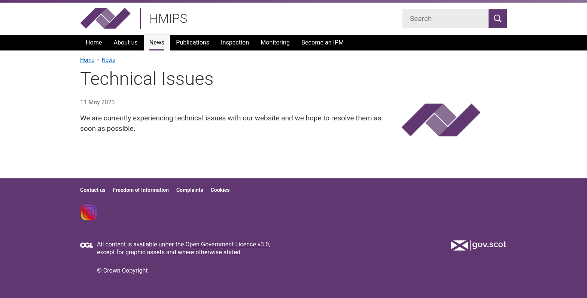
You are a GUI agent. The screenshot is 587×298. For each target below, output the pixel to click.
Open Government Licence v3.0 (227, 244)
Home (94, 42)
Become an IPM (322, 42)
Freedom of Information (141, 190)
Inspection (235, 42)
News (157, 42)
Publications (192, 42)
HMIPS (168, 18)
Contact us (93, 190)
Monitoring (275, 42)
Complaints (189, 190)
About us (125, 42)
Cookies (220, 190)
